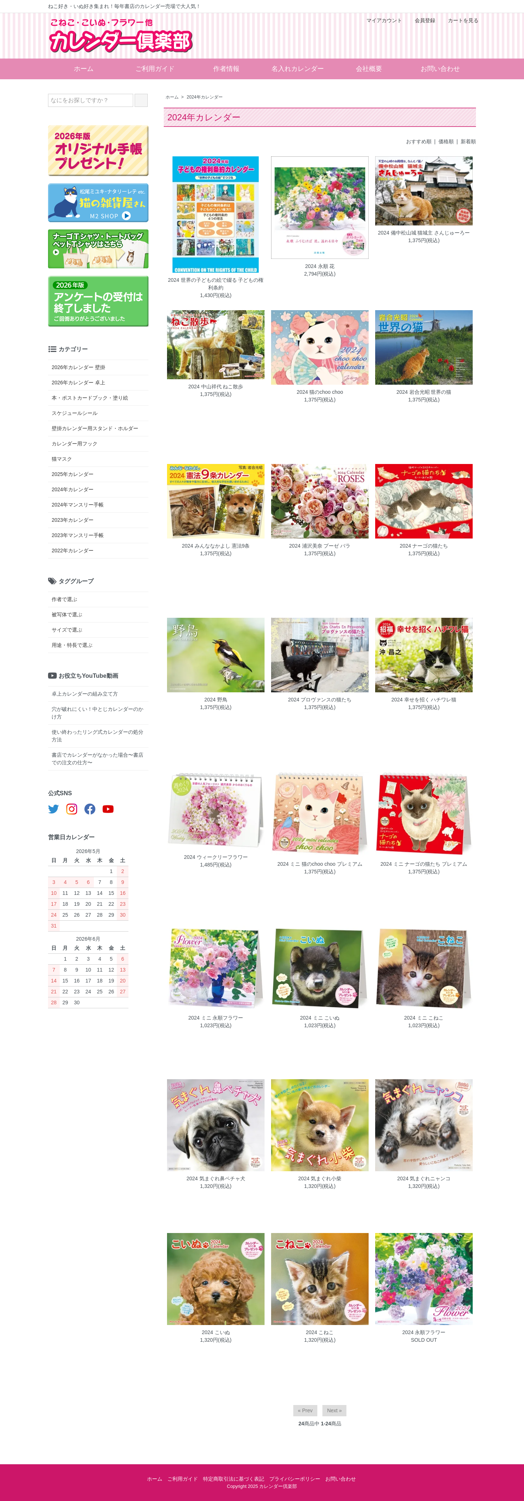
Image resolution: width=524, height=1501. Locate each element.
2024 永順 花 (320, 266)
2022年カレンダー (73, 550)
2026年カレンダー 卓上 (78, 382)
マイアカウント (380, 20)
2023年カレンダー (73, 520)
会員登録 (421, 20)
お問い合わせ (440, 68)
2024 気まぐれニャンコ (423, 1178)
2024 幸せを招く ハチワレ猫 (423, 700)
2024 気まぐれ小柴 (319, 1178)
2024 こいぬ (216, 1332)
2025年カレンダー (73, 474)
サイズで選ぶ (67, 630)
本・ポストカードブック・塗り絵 (90, 398)
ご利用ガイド (155, 68)
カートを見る (459, 20)
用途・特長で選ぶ (72, 645)
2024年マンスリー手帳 (78, 505)
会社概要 (369, 68)
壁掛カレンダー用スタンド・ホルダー (95, 428)
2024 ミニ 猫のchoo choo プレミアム (319, 864)
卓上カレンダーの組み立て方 (85, 694)
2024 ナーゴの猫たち (424, 546)
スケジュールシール (75, 413)
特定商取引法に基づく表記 (233, 1479)
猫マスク (62, 459)
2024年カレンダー (205, 97)
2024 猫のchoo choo (320, 392)
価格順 (446, 141)
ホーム (84, 68)
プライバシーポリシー (294, 1479)
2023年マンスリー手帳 (78, 535)
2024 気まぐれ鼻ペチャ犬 (215, 1178)
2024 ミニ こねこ (424, 1018)
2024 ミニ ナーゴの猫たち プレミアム (424, 864)
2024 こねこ (320, 1332)
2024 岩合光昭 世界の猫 (423, 392)
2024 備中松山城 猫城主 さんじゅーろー (424, 233)
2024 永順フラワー (423, 1332)
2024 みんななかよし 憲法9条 (216, 546)
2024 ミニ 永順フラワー (215, 1018)
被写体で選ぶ (67, 614)
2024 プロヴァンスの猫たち (320, 700)
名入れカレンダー (297, 68)
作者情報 (226, 68)
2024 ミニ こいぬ (320, 1018)
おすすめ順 (419, 141)
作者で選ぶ (64, 599)
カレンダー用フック (75, 444)
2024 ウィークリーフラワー (215, 857)
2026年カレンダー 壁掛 (78, 367)
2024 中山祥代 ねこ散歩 (215, 386)
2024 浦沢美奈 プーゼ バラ (320, 546)
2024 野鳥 (215, 700)
